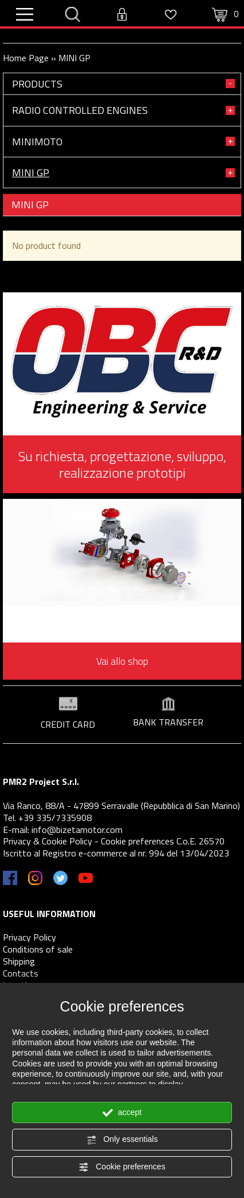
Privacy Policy (29, 937)
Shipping (19, 961)
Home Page (26, 58)
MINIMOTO (37, 141)
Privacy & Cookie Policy (47, 841)
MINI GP (30, 172)
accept (122, 1113)
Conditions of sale (38, 949)
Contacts (20, 973)
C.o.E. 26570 (200, 841)
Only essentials (122, 1139)
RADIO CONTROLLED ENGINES (80, 110)
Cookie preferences (121, 1167)
